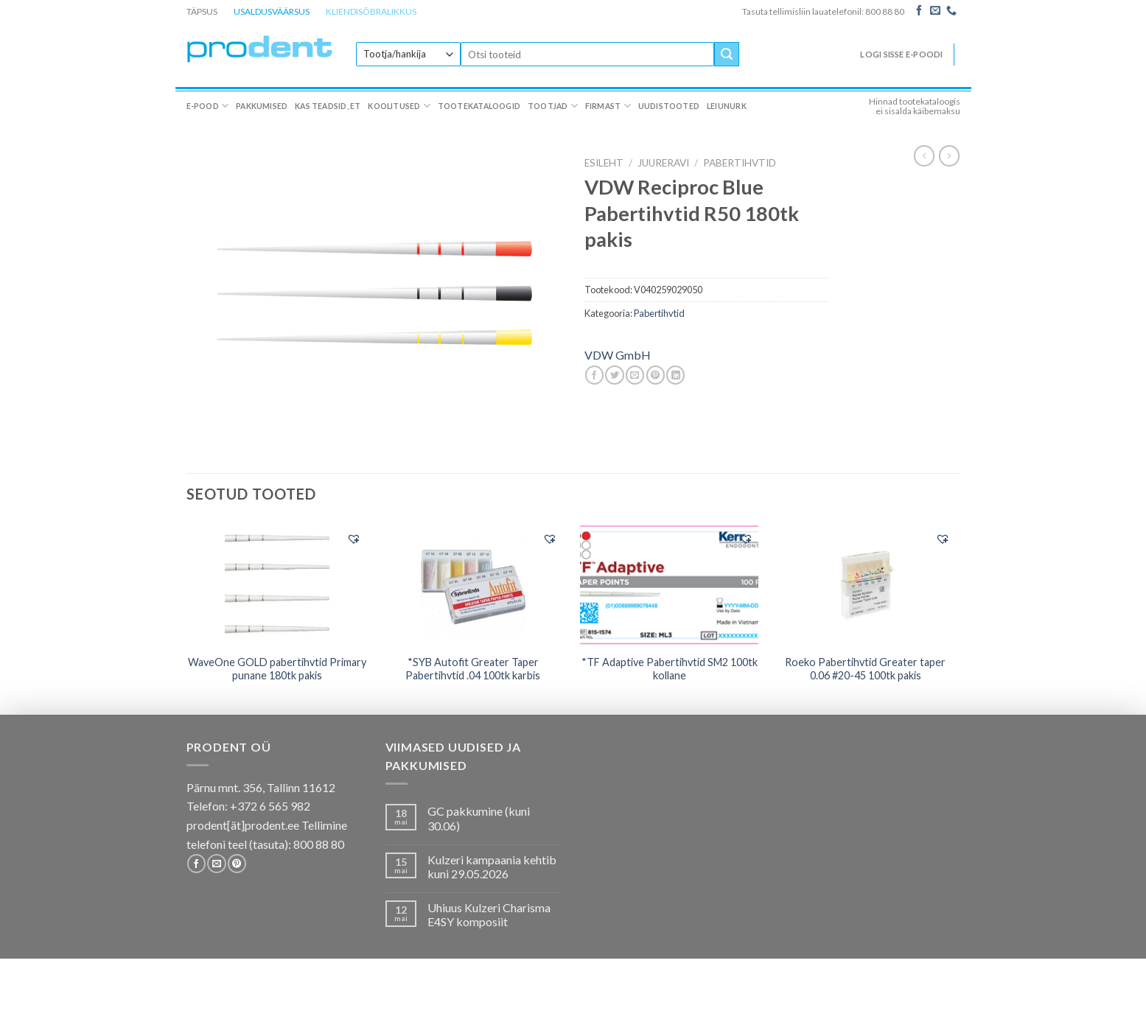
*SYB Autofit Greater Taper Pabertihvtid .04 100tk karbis (472, 669)
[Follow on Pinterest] (237, 863)
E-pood (207, 106)
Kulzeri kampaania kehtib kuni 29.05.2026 (491, 867)
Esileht (603, 163)
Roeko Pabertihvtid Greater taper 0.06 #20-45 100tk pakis (865, 669)
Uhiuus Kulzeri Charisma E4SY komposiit (489, 914)
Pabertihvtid (739, 163)
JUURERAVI (663, 163)
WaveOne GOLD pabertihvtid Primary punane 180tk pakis (277, 669)
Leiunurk (727, 106)
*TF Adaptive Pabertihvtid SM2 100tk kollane (669, 669)
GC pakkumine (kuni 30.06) (478, 818)
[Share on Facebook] (594, 375)
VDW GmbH (617, 355)
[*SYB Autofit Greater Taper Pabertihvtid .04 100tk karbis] (473, 584)
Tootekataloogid (479, 106)
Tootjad (553, 106)
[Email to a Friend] (635, 375)
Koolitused (399, 106)
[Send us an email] (935, 11)
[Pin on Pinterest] (655, 375)
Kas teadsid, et (327, 106)
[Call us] (951, 11)
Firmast (608, 106)
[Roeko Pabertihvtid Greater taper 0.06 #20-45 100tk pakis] (866, 584)
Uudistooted (668, 106)
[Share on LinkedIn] (675, 375)
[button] (353, 538)
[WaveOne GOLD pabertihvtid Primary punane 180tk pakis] (277, 584)
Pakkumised (261, 106)
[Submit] (726, 54)
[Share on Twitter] (614, 375)
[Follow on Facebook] (919, 11)
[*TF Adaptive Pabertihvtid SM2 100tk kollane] (670, 584)
